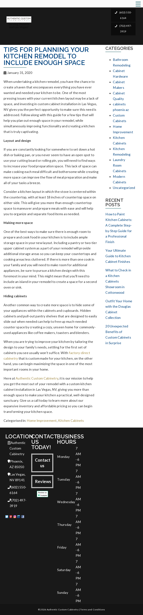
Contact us (42, 463)
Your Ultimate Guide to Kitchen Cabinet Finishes (118, 256)
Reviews (43, 481)
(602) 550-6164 (123, 15)
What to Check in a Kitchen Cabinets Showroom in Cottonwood (118, 281)
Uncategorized (124, 188)
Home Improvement (42, 421)
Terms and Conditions (92, 609)
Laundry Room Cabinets (119, 165)
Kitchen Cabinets (71, 421)
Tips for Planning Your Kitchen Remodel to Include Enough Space (46, 56)
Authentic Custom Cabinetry (37, 378)
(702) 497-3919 (123, 28)
